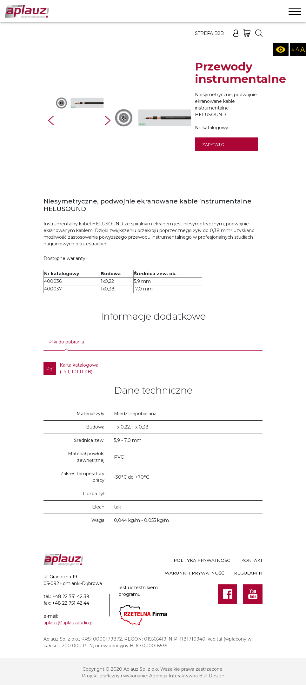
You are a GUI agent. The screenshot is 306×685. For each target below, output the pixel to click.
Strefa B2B (209, 33)
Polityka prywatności (203, 560)
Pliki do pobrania (66, 342)
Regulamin (248, 572)
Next (107, 120)
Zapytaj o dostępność (216, 146)
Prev (51, 120)
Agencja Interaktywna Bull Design (186, 676)
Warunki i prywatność (194, 572)
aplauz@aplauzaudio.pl (68, 623)
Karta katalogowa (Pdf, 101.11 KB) (70, 368)
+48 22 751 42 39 (70, 596)
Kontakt (252, 560)
